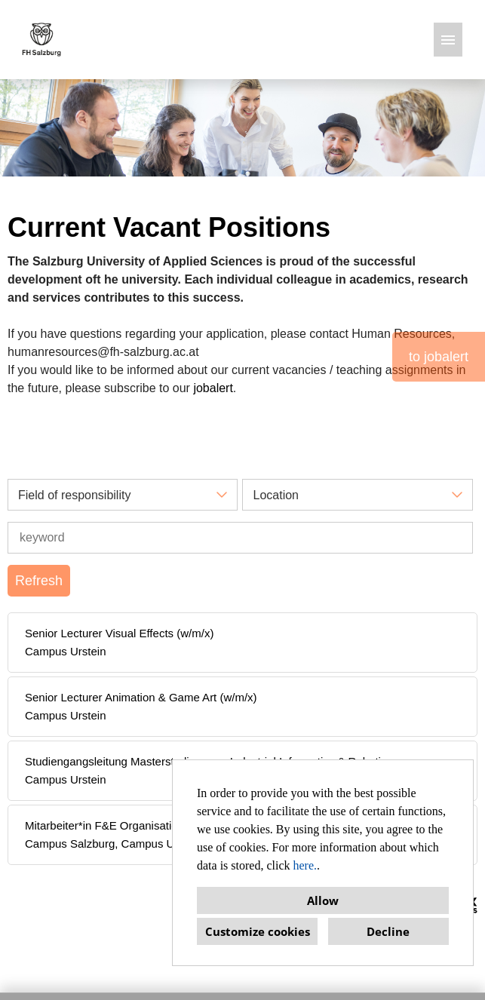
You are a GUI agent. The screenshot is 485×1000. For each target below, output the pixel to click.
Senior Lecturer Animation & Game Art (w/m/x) (141, 697)
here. (305, 865)
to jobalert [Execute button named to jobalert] (438, 356)
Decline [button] (388, 931)
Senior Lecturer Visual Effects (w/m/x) (119, 633)
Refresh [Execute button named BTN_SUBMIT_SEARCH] (39, 580)
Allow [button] (323, 900)
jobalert (212, 388)
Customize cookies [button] (257, 931)
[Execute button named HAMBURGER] (448, 40)
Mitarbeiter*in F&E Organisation (104, 825)
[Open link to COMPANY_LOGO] (41, 39)
